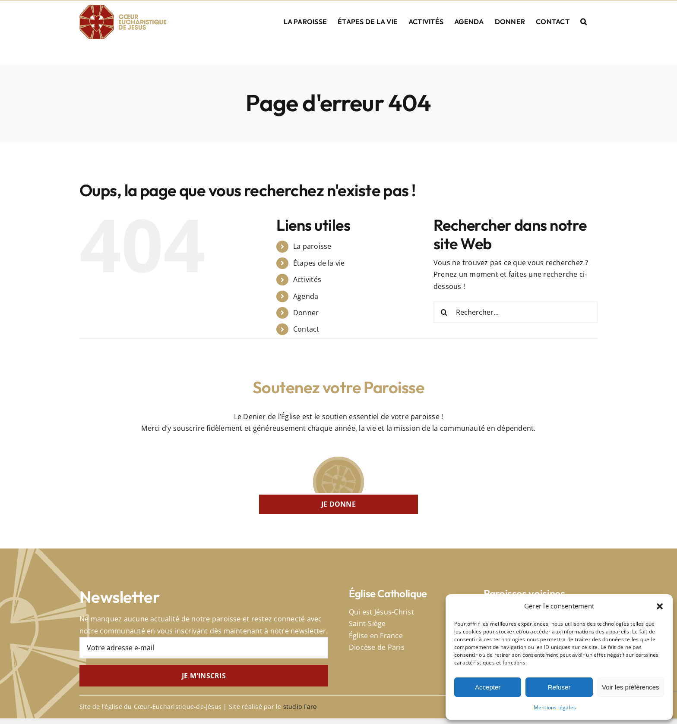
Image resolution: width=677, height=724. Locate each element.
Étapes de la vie (319, 263)
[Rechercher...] (515, 312)
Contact (306, 329)
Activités (307, 279)
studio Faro (300, 706)
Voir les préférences (630, 687)
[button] (659, 606)
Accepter (487, 687)
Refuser (559, 687)
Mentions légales (555, 707)
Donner (306, 312)
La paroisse (312, 246)
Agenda (305, 296)
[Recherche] (444, 312)
